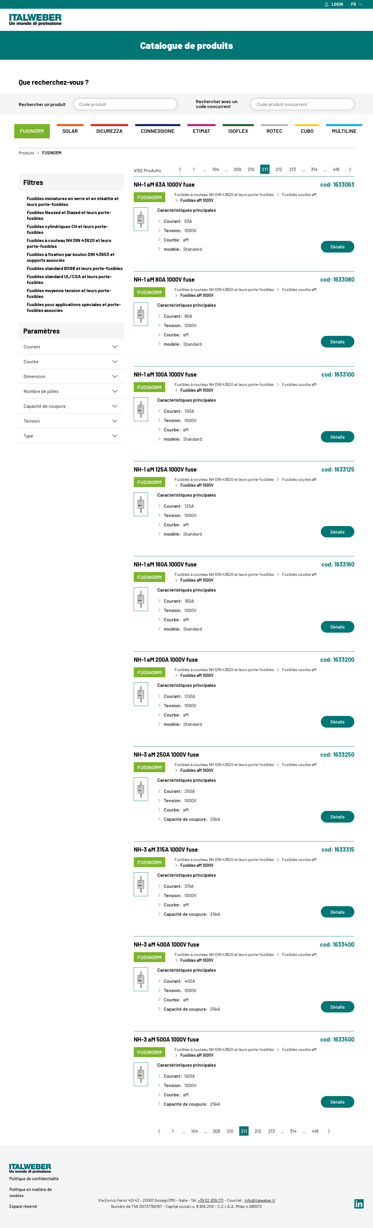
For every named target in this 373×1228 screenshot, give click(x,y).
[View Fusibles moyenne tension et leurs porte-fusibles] (71, 293)
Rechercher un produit (42, 104)
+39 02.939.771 (211, 1200)
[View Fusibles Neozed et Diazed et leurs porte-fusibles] (71, 215)
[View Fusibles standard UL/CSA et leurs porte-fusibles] (71, 279)
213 (291, 169)
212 (277, 169)
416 (335, 169)
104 (213, 169)
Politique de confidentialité (34, 1178)
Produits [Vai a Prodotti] (26, 153)
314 (313, 169)
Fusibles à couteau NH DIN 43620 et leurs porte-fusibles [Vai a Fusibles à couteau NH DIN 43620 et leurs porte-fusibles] (224, 195)
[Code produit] (125, 104)
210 (249, 169)
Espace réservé (23, 1206)
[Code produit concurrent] (302, 104)
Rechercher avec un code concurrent (216, 104)
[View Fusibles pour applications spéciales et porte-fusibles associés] (71, 307)
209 (235, 169)
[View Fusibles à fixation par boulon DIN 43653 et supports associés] (71, 257)
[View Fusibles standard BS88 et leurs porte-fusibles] (71, 268)
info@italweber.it (259, 1200)
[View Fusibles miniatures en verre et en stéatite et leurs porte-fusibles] (71, 201)
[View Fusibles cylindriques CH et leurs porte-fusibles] (71, 229)
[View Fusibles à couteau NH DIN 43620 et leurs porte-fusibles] (71, 243)
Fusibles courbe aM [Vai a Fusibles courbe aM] (299, 195)
